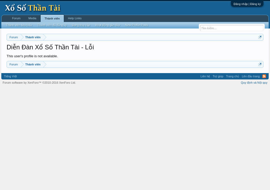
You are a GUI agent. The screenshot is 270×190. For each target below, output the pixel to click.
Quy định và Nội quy (254, 82)
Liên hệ (205, 76)
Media (32, 18)
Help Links (74, 18)
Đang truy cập (81, 25)
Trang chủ (232, 76)
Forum (16, 18)
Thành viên (52, 18)
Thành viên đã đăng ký (52, 25)
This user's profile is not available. (32, 56)
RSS (264, 76)
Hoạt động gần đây (107, 25)
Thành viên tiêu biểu (19, 25)
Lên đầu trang (251, 76)
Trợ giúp (218, 76)
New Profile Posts (136, 25)
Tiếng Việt (10, 76)
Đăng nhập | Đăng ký (247, 4)
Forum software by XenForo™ (39, 82)
